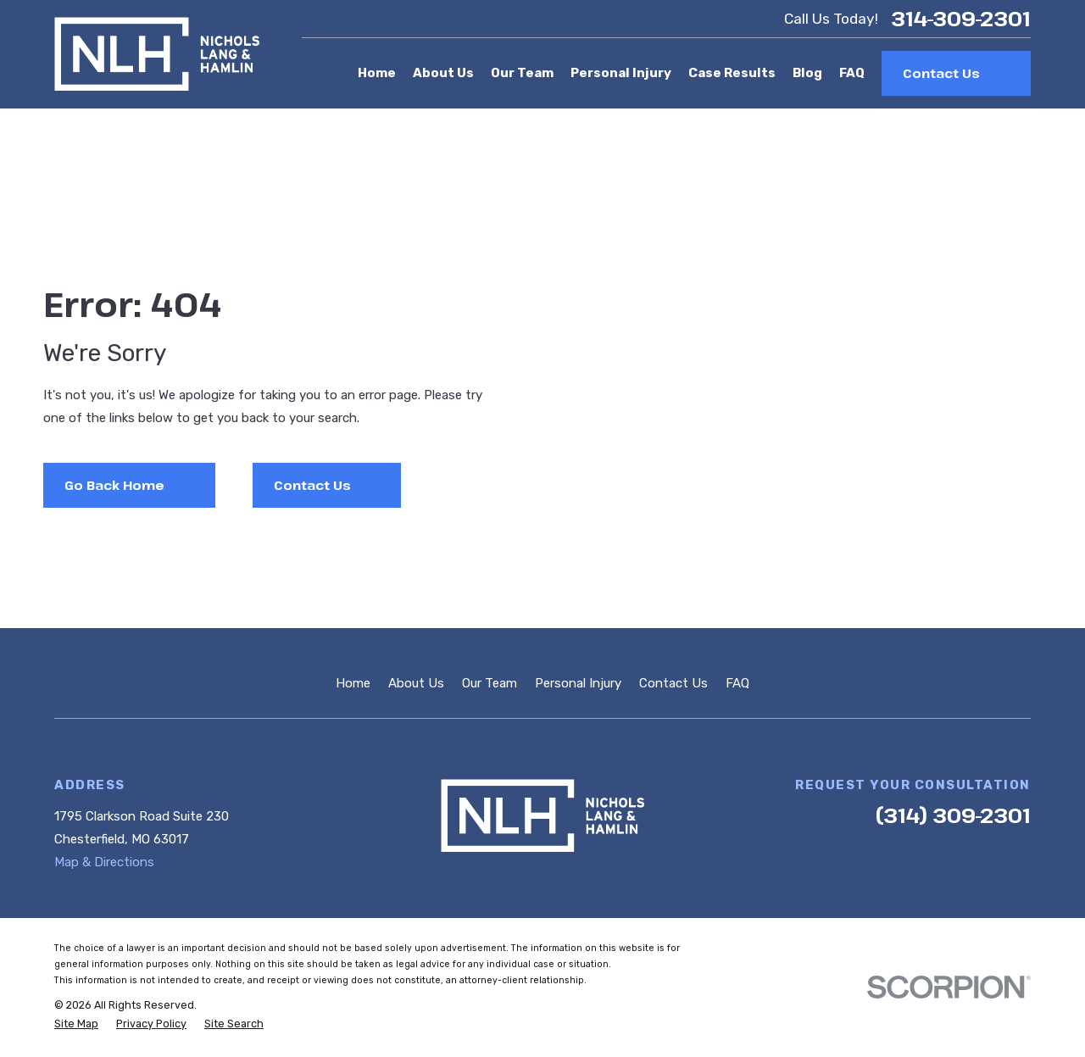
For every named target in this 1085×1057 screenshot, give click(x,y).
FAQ (737, 683)
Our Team (489, 683)
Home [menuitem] (377, 73)
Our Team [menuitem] (522, 73)
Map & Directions (104, 862)
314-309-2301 (961, 18)
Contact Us (673, 683)
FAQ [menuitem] (852, 73)
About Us (416, 683)
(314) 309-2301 (953, 815)
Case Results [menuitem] (732, 73)
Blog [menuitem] (807, 73)
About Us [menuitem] (443, 73)
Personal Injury (578, 683)
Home (353, 683)
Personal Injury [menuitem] (620, 73)
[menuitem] (76, 1024)
